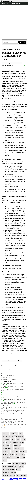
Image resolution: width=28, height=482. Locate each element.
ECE (22, 466)
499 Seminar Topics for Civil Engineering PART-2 (13, 400)
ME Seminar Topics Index (7, 375)
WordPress (10, 479)
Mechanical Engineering (9, 472)
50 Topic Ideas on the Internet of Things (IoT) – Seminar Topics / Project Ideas (12, 422)
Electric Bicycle (5, 373)
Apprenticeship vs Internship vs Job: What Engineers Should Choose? (14, 408)
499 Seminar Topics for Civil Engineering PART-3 (13, 397)
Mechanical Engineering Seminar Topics (11, 63)
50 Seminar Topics (6, 377)
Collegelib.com (7, 1)
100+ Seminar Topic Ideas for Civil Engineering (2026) (12, 384)
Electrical (18, 3)
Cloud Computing (20, 454)
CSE (13, 3)
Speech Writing (19, 436)
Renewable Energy (18, 448)
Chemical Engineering (9, 475)
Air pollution (4, 366)
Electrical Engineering (9, 469)
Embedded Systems (7, 448)
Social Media (23, 451)
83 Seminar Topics (6, 369)
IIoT (11, 445)
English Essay (6, 439)
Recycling (22, 457)
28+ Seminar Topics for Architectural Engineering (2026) (13, 387)
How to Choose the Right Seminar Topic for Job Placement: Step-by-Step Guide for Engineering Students (12, 415)
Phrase (21, 433)
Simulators (11, 454)
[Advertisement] (14, 22)
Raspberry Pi (6, 445)
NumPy (8, 442)
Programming (6, 457)
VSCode (24, 439)
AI (10, 3)
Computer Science (8, 466)
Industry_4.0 (17, 445)
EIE (16, 466)
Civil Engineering (22, 475)
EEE (18, 469)
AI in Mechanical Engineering (8, 379)
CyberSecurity (14, 451)
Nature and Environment (18, 442)
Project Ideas (6, 433)
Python (18, 439)
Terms (20, 478)
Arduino (4, 460)
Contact (16, 479)
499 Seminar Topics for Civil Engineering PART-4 (13, 393)
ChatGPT (5, 454)
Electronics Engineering (19, 463)
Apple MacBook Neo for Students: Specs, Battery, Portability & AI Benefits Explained (13, 419)
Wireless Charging (6, 371)
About (24, 478)
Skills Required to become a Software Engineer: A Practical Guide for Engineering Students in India (13, 411)
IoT (7, 3)
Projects (3, 3)
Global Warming (15, 457)
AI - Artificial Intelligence (8, 436)
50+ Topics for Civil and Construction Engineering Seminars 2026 (13, 390)
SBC (4, 442)
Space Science (6, 451)
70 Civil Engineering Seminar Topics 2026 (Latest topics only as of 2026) (13, 403)
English (12, 433)
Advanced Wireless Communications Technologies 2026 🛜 (13, 425)
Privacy (4, 479)
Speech (13, 439)
